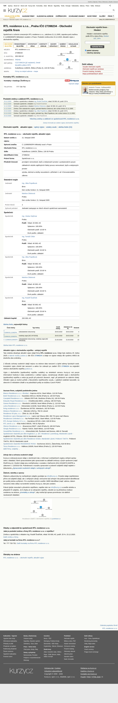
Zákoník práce (68, 654)
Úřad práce (27, 649)
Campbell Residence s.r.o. (13, 398)
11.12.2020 (7, 106)
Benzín (54, 654)
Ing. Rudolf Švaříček (40, 101)
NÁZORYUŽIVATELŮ (53, 45)
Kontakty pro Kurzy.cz (89, 674)
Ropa (45, 654)
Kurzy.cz (5, 19)
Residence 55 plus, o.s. (12, 413)
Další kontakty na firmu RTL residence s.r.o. (33, 543)
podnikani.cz (56, 519)
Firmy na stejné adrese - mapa (26, 71)
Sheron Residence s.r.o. (12, 426)
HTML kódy (96, 677)
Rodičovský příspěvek (10, 649)
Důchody (26, 660)
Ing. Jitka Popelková (40, 111)
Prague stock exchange (91, 652)
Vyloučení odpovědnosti (53, 671)
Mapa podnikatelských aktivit (93, 74)
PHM (49, 654)
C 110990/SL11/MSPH (10, 331)
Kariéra (90, 1)
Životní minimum (8, 651)
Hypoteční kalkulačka (9, 654)
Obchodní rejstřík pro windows (93, 69)
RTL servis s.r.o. (9, 423)
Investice (47, 636)
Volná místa (32, 647)
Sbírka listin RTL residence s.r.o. (15, 345)
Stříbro (59, 652)
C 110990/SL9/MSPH (11, 340)
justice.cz (28, 369)
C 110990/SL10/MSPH (10, 335)
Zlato (45, 6)
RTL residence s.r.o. (25, 19)
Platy (36, 649)
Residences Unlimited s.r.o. (13, 418)
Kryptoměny (47, 646)
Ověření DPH (61, 16)
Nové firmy (92, 16)
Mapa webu (91, 643)
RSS (89, 677)
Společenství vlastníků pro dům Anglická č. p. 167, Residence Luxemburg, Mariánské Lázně (37, 434)
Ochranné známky (77, 16)
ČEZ (50, 638)
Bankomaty (32, 636)
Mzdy (32, 649)
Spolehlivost (96, 638)
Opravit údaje (74, 84)
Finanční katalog (69, 649)
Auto (85, 638)
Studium (116, 1)
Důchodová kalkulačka (10, 641)
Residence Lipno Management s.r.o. (16, 416)
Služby (102, 16)
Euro (32, 643)
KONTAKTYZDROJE (43, 45)
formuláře (71, 659)
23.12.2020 (7, 101)
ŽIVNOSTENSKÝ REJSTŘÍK (20, 45)
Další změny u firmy (10, 537)
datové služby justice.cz (18, 355)
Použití (83, 677)
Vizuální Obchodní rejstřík (92, 67)
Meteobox (105, 1)
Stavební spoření (35, 641)
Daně (65, 659)
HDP (53, 643)
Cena (89, 638)
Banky (26, 636)
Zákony (82, 6)
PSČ (74, 641)
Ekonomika (47, 643)
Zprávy (10, 6)
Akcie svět (24, 6)
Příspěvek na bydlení (9, 646)
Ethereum (60, 646)
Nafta (58, 654)
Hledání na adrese (45, 16)
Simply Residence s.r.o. (12, 429)
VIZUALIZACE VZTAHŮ (73, 45)
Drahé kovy (47, 649)
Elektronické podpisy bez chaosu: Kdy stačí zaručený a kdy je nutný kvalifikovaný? (100, 91)
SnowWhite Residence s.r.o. (13, 431)
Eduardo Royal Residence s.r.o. (15, 401)
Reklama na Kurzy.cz (88, 668)
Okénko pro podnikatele (91, 83)
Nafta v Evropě (48, 656)
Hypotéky (57, 6)
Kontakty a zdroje (27, 492)
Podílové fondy (54, 641)
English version (89, 647)
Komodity (39, 6)
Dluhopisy (47, 641)
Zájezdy (95, 1)
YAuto (100, 1)
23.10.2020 (7, 111)
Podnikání (67, 636)
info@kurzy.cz (52, 476)
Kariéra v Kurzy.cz (87, 671)
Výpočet (14, 636)
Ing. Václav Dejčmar (29, 216)
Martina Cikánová (40, 106)
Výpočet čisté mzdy (9, 638)
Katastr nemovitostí (70, 643)
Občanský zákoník (69, 651)
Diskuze (97, 6)
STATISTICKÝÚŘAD (32, 45)
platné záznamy (91, 50)
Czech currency (89, 649)
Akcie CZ (16, 6)
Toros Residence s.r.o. (11, 446)
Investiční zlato (52, 652)
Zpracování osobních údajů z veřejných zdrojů (31, 468)
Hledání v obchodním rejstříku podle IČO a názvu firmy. (97, 36)
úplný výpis (39, 127)
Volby (85, 643)
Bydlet (110, 1)
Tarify (63, 6)
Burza (45, 638)
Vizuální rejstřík (12, 16)
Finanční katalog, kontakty (92, 71)
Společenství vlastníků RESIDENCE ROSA (19, 444)
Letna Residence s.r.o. (11, 406)
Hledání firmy (28, 16)
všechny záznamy (92, 53)
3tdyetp (18, 59)
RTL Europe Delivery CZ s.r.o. (14, 421)
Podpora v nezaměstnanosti (32, 657)
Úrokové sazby (28, 638)
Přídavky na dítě (8, 643)
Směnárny (27, 643)
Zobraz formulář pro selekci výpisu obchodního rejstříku (61, 123)
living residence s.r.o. (11, 408)
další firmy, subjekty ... (11, 449)
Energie (68, 6)
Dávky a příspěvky (29, 652)
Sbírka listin (8, 324)
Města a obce (68, 641)
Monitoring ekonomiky (90, 641)
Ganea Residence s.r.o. (12, 403)
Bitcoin (50, 6)
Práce (87, 6)
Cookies (58, 668)
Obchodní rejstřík (14, 19)
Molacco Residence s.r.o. (12, 411)
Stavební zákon (68, 656)
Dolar (36, 643)
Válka (92, 6)
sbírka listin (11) (65, 127)
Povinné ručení (7, 656)
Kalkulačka (75, 6)
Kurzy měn (31, 6)
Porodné (34, 655)
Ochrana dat (49, 668)
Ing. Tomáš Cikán (28, 236)
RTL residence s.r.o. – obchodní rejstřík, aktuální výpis (23, 558)
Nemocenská (27, 655)
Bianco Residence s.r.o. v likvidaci (16, 393)
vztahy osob (51, 127)
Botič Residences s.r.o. (12, 396)
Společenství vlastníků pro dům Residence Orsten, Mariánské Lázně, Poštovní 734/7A (35, 439)
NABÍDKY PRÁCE (63, 45)
